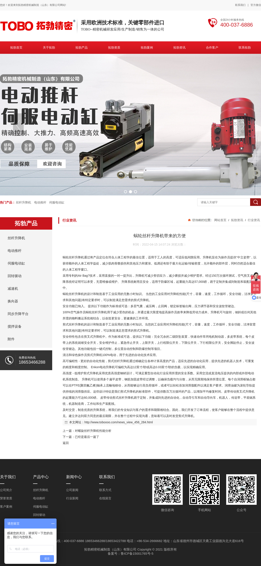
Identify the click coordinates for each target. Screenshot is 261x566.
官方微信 (256, 5)
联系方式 (105, 490)
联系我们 (240, 5)
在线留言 (105, 498)
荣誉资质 (6, 498)
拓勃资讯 (237, 220)
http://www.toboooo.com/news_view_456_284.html (118, 422)
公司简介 (6, 490)
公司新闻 (72, 490)
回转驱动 (39, 515)
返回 (66, 443)
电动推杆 (40, 202)
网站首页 (220, 220)
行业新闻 (72, 498)
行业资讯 (253, 220)
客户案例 (6, 506)
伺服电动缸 (56, 202)
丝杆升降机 (23, 202)
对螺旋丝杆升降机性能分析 (93, 430)
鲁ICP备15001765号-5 (137, 553)
